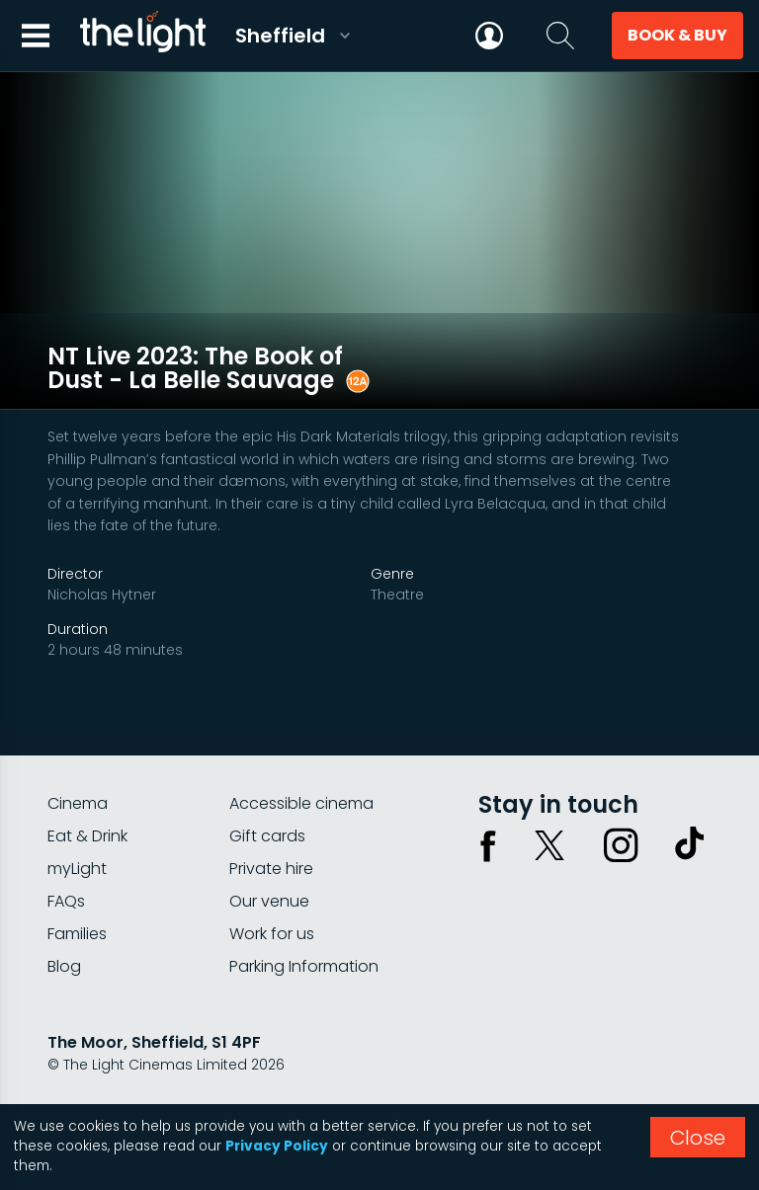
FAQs (66, 868)
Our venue (269, 868)
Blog (64, 933)
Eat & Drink (87, 803)
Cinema (77, 770)
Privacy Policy (276, 1146)
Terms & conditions (226, 1084)
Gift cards (267, 803)
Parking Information (304, 933)
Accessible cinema (301, 770)
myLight (77, 836)
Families (77, 901)
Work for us (271, 901)
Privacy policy (95, 1084)
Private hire (271, 836)
